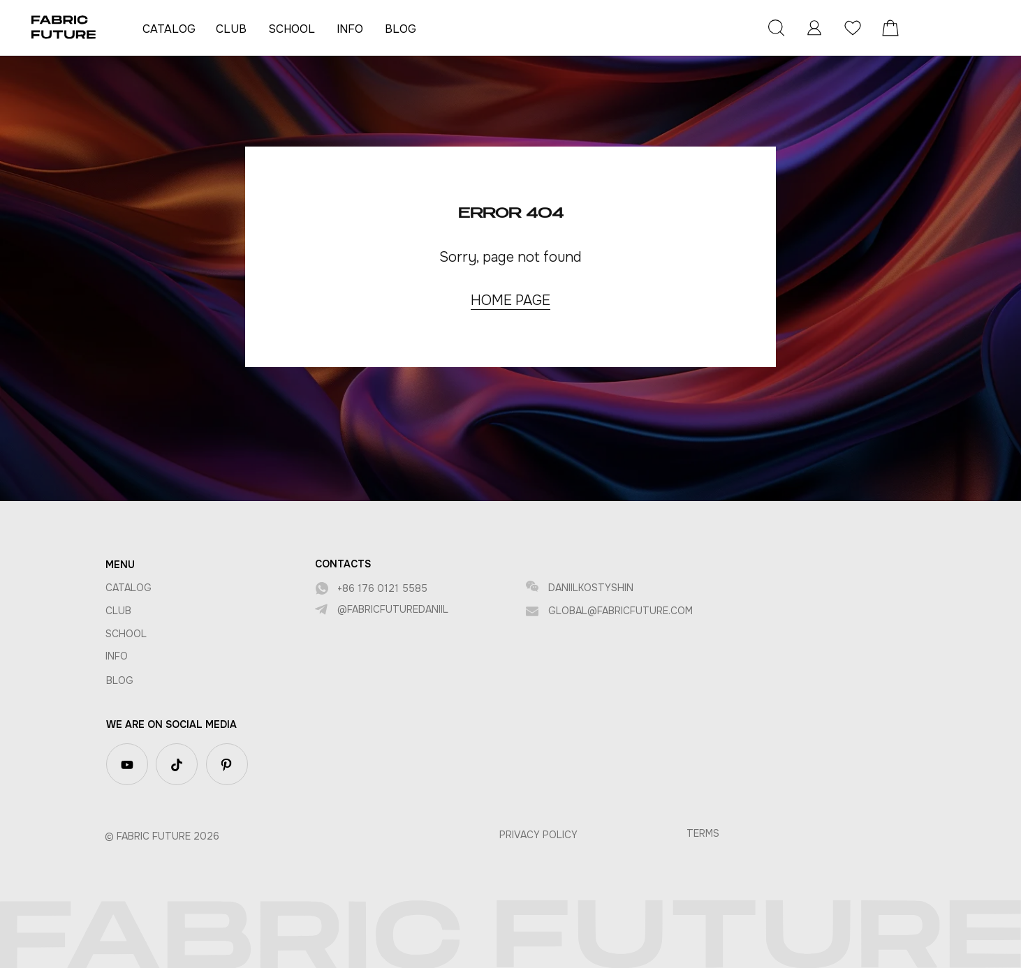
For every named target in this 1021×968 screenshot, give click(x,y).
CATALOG (169, 29)
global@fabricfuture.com (620, 610)
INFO (350, 29)
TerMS (702, 833)
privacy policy (538, 834)
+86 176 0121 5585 (382, 588)
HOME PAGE (510, 300)
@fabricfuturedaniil (392, 609)
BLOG (400, 29)
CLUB (231, 29)
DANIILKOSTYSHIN (590, 587)
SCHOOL (291, 29)
